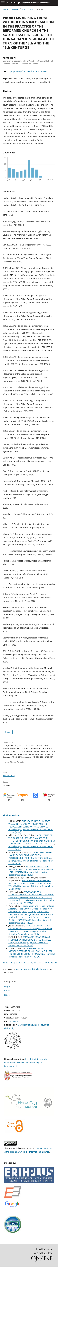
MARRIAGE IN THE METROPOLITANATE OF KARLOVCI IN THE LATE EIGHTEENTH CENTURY (30, 951)
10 (24, 962)
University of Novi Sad (28, 1024)
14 (35, 962)
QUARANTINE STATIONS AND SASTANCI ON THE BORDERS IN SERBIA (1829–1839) (30, 940)
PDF (9, 732)
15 (38, 962)
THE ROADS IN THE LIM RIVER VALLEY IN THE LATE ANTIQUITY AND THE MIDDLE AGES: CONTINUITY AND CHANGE (29, 824)
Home (5, 9)
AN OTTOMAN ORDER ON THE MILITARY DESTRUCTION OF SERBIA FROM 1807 (31, 882)
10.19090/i (13, 1021)
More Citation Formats (14, 762)
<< (4, 962)
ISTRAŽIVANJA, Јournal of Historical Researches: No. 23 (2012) (27, 873)
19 (49, 962)
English (7, 986)
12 (29, 962)
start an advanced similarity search (32, 969)
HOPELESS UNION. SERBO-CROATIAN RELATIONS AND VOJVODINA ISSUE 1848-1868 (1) (30, 928)
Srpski (7, 994)
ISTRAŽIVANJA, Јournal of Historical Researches (28, 2)
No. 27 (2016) (27, 9)
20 (52, 962)
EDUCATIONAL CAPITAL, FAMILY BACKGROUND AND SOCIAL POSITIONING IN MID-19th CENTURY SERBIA (30, 855)
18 (46, 962)
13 (32, 962)
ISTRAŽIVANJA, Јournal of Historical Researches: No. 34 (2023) (29, 921)
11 (26, 962)
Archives (15, 9)
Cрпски (7, 990)
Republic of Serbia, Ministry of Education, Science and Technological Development (28, 1062)
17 (43, 962)
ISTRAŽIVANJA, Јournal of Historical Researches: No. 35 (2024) (31, 901)
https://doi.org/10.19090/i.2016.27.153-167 (28, 71)
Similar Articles (11, 815)
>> (56, 962)
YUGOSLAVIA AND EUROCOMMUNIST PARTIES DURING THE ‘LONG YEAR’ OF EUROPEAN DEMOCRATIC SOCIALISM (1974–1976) (31, 896)
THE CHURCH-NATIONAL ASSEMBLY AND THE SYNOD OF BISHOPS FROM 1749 (30, 869)
